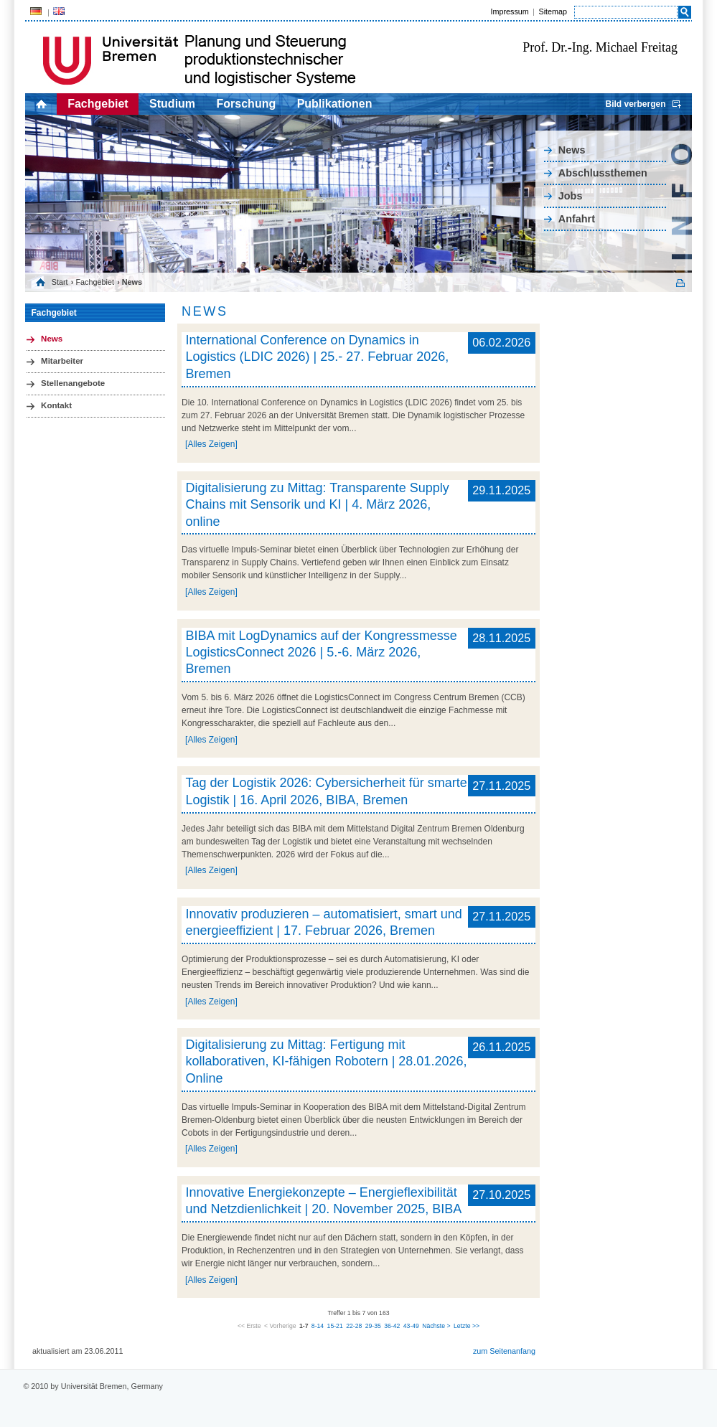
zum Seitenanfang (504, 1351)
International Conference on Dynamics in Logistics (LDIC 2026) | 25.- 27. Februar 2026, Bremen (317, 357)
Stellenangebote (73, 383)
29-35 (373, 1325)
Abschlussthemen (602, 173)
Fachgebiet (97, 104)
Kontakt (56, 405)
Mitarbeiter (62, 361)
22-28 (354, 1325)
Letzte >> (466, 1325)
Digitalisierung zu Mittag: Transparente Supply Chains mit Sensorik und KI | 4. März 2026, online (317, 505)
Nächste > (436, 1325)
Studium (172, 104)
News (572, 150)
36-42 (392, 1325)
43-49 (411, 1325)
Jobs (570, 196)
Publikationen (334, 104)
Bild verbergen (635, 104)
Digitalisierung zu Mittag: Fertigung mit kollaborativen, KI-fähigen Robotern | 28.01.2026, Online (326, 1061)
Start (60, 282)
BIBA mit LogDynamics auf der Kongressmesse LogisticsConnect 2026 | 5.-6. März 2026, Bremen (320, 652)
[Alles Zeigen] (211, 444)
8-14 (317, 1325)
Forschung (246, 104)
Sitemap (552, 11)
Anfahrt (576, 219)
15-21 (335, 1325)
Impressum (509, 11)
